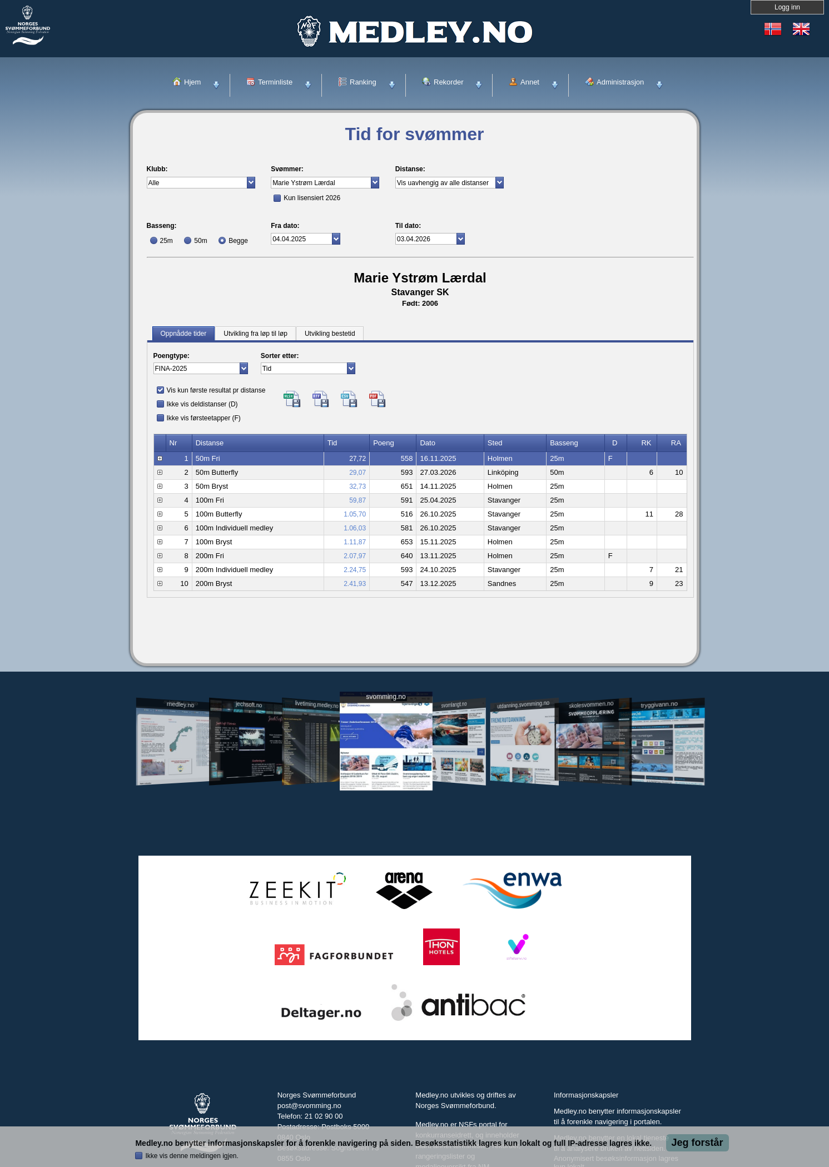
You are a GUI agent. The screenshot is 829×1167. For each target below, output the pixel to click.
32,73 (357, 486)
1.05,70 (355, 514)
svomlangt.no (454, 705)
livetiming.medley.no (316, 704)
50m (200, 241)
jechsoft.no (249, 704)
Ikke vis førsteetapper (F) (204, 418)
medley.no (180, 704)
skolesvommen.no (591, 704)
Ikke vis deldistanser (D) (202, 404)
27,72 (357, 459)
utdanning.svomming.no (524, 704)
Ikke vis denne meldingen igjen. (191, 1156)
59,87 (357, 500)
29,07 (357, 472)
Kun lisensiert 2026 (312, 198)
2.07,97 (355, 556)
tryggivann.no (659, 705)
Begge (238, 241)
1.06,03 (355, 528)
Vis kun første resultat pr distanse (216, 390)
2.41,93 (355, 584)
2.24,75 (355, 570)
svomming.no (385, 697)
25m (166, 241)
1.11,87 (355, 542)
